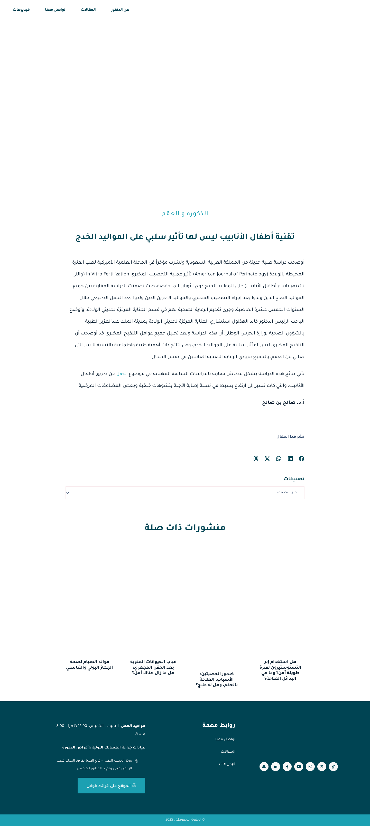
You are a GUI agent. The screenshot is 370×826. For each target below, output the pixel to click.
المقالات (88, 10)
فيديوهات (21, 10)
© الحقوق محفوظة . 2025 (185, 820)
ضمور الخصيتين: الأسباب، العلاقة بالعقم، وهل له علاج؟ (217, 680)
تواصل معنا (55, 10)
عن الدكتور (120, 10)
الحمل (120, 374)
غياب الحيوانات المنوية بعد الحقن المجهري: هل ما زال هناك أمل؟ (153, 668)
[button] (302, 459)
